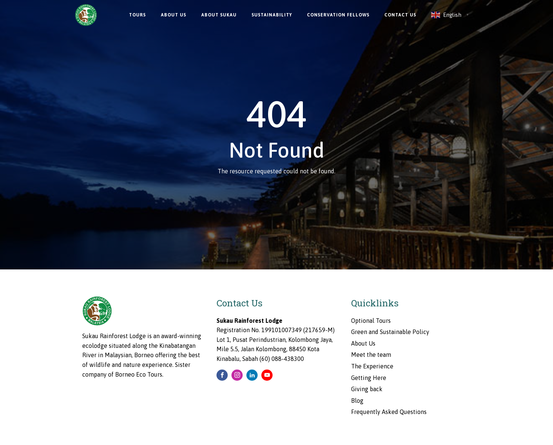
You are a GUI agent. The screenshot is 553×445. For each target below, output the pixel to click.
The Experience (372, 366)
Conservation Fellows (338, 15)
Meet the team (371, 354)
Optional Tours (371, 320)
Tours (137, 15)
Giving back (367, 389)
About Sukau (219, 15)
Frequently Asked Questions (389, 411)
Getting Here (368, 377)
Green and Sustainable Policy (390, 331)
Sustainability (272, 15)
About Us (173, 15)
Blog (357, 400)
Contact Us (400, 15)
